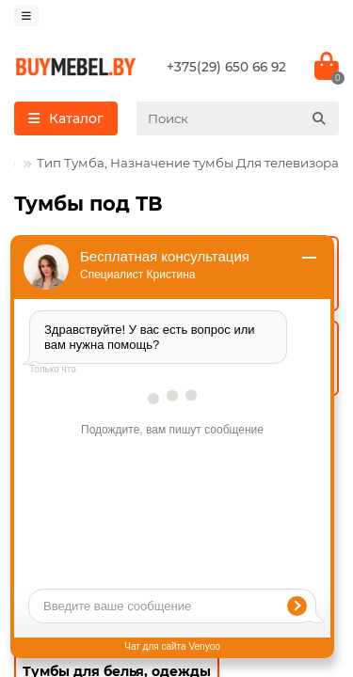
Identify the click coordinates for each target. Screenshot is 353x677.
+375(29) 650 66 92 (226, 66)
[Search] (237, 118)
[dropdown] (26, 16)
